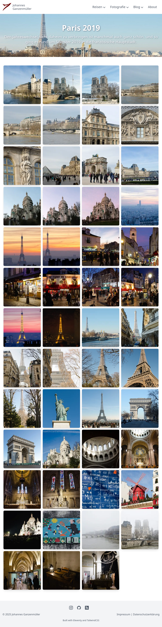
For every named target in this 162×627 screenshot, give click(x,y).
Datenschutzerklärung (146, 614)
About (152, 7)
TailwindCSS (93, 620)
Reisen (97, 7)
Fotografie (117, 7)
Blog (136, 7)
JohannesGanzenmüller (22, 7)
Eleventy (77, 620)
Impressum (123, 614)
